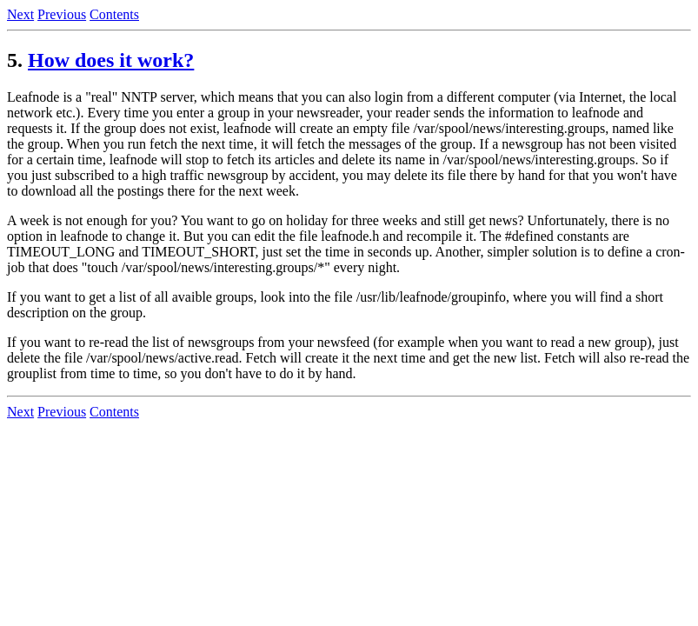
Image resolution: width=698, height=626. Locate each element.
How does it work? (111, 60)
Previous (61, 14)
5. (15, 60)
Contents (114, 14)
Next (20, 14)
